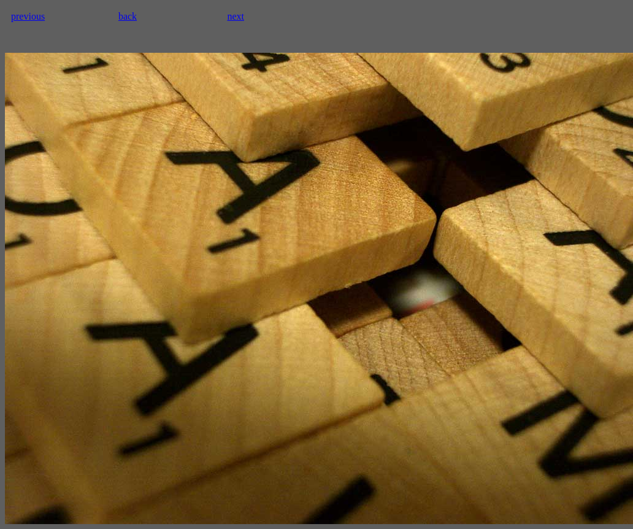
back (127, 16)
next (235, 16)
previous (28, 16)
